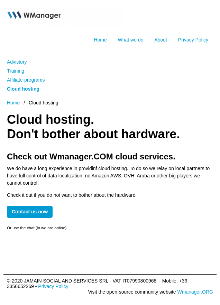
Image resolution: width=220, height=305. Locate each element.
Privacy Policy (193, 40)
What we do (131, 40)
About (160, 40)
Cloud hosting (23, 89)
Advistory (17, 62)
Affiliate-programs (26, 80)
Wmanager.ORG (195, 292)
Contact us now (30, 211)
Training (15, 71)
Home (100, 40)
